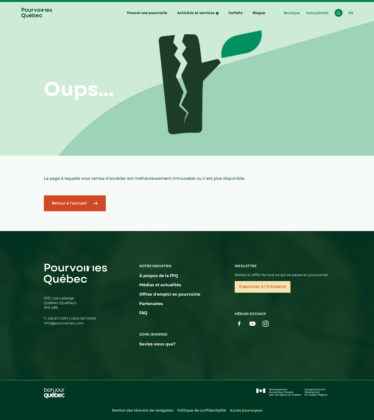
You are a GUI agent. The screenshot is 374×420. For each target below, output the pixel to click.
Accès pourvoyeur (246, 410)
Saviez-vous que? (157, 344)
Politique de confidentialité (201, 410)
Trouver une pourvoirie (147, 13)
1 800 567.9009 (83, 318)
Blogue (259, 13)
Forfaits (236, 13)
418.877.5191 (58, 318)
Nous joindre (317, 13)
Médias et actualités (160, 285)
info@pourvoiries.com (64, 323)
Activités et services (196, 13)
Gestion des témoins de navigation (142, 410)
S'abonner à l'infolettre (262, 286)
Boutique (292, 13)
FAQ (143, 313)
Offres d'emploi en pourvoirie (169, 294)
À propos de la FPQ (158, 276)
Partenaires (151, 304)
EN (350, 13)
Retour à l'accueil (69, 203)
